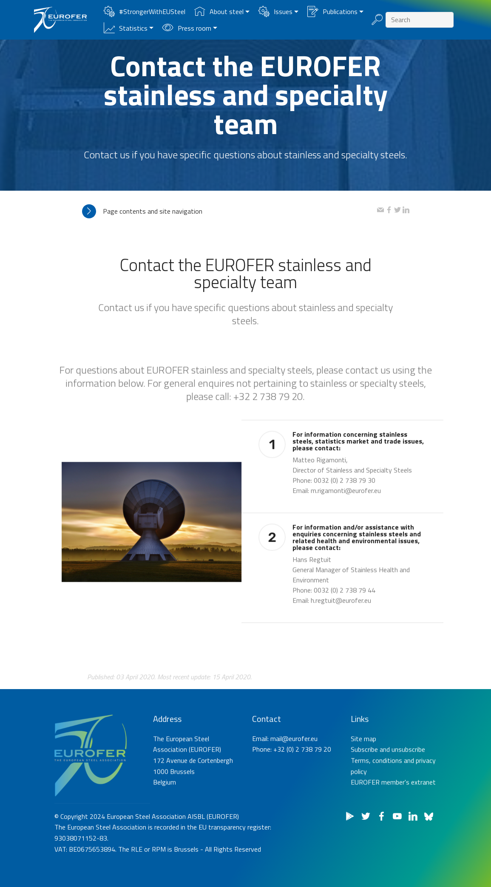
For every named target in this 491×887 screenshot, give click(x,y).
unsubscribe (408, 795)
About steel (219, 11)
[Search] (420, 20)
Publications (332, 11)
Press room (186, 28)
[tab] (229, 211)
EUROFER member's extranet (393, 828)
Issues (275, 11)
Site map (363, 784)
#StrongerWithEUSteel (144, 11)
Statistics (126, 28)
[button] (229, 211)
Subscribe (364, 795)
